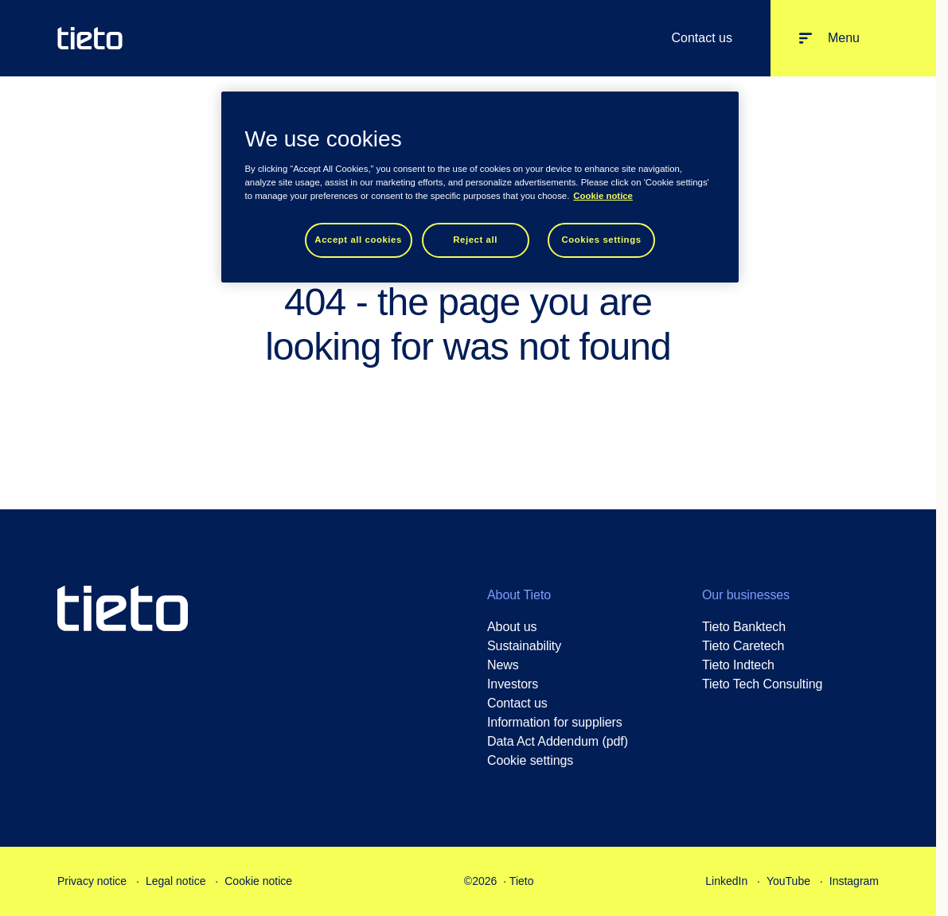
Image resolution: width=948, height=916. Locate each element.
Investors (512, 684)
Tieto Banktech (744, 626)
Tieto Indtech (738, 665)
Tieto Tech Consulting (762, 684)
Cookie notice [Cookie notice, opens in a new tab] (603, 196)
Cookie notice (258, 881)
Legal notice (176, 881)
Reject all (475, 239)
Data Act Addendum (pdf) (557, 741)
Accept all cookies (358, 239)
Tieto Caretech (743, 646)
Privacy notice (92, 881)
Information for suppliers (554, 722)
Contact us (701, 38)
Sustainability (524, 646)
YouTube (788, 881)
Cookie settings (530, 760)
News (503, 665)
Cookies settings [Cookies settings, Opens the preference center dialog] (601, 239)
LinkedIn (726, 881)
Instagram (854, 881)
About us (512, 626)
